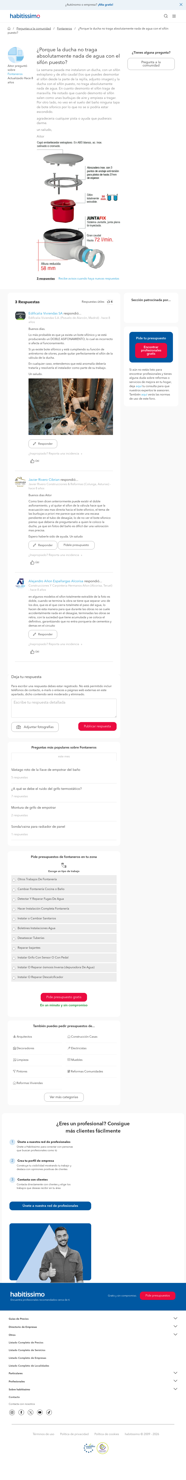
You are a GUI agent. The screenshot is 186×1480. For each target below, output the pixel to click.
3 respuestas (46, 278)
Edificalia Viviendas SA (46, 313)
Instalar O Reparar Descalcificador (40, 977)
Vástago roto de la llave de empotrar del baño (45, 770)
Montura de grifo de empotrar (33, 807)
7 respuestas (19, 796)
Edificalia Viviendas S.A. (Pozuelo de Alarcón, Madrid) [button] (64, 318)
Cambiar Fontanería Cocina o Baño (41, 889)
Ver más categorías (64, 1097)
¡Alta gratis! (105, 4)
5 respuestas (19, 777)
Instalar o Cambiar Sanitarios (37, 918)
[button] (16, 54)
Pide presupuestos (157, 1295)
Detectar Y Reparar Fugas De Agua (41, 899)
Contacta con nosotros (22, 1404)
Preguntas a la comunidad (34, 28)
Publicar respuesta (97, 726)
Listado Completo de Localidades (29, 1366)
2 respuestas (19, 815)
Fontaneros (64, 28)
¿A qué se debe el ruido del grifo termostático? (46, 789)
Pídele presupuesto (76, 545)
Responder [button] (43, 444)
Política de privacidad (74, 1434)
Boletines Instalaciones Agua (36, 928)
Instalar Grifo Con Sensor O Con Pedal (43, 957)
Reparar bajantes (29, 948)
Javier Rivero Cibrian (44, 479)
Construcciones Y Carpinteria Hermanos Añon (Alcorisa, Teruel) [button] (70, 585)
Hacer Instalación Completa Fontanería (43, 908)
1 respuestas (19, 834)
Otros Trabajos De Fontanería (37, 879)
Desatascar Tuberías (31, 938)
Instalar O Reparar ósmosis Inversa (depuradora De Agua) (56, 967)
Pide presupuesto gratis (63, 997)
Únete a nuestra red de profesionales (50, 1206)
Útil (34, 461)
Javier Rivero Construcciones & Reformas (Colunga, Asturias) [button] (69, 484)
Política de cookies (106, 1434)
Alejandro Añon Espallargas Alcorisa (56, 581)
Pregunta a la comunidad (151, 64)
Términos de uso (43, 1434)
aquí (139, 386)
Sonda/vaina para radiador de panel (38, 826)
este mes (64, 756)
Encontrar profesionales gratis (151, 350)
